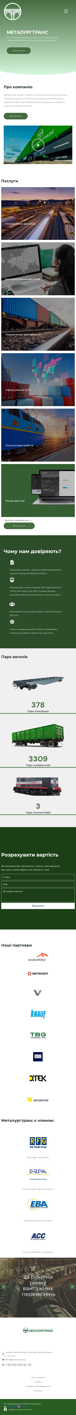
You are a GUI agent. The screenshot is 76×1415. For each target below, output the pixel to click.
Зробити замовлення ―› (18, 520)
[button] (38, 144)
